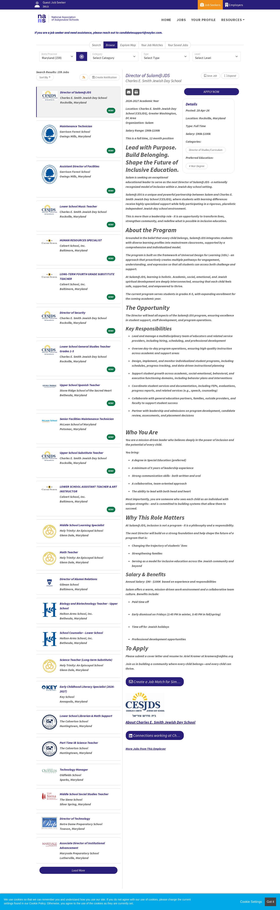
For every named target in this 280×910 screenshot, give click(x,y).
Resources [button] (231, 20)
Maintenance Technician (76, 126)
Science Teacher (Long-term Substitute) (86, 660)
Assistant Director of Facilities (79, 166)
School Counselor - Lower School (81, 633)
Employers (234, 4)
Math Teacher (69, 552)
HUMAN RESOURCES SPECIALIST (81, 240)
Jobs (181, 20)
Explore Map (128, 45)
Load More (78, 870)
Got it (270, 901)
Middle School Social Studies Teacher (84, 794)
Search (96, 45)
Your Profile (203, 20)
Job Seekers (210, 4)
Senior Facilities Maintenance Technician (87, 419)
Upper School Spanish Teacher (80, 385)
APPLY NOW (211, 92)
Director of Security (72, 312)
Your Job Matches (152, 45)
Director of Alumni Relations (78, 579)
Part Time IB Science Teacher (79, 743)
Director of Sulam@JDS (75, 92)
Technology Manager (74, 769)
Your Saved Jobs (178, 45)
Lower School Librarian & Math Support (86, 716)
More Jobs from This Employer (146, 749)
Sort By (43, 77)
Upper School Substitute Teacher (81, 453)
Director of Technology (75, 818)
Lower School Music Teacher (78, 206)
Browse (110, 45)
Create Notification (104, 77)
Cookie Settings (251, 901)
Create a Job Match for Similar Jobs (156, 681)
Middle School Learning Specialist (82, 525)
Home (166, 20)
